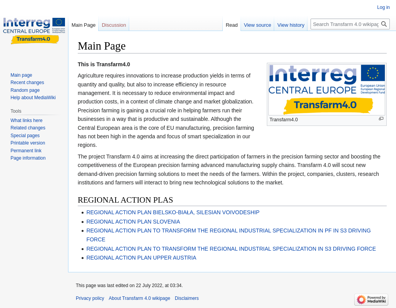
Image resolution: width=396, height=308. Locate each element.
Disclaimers (187, 298)
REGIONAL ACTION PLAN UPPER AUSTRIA (141, 258)
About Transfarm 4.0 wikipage (139, 298)
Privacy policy (90, 298)
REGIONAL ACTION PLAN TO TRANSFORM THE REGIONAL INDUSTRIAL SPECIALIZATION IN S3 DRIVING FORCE (231, 249)
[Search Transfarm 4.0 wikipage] (350, 24)
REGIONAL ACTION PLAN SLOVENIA (133, 222)
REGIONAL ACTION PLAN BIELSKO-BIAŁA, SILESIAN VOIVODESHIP (172, 212)
